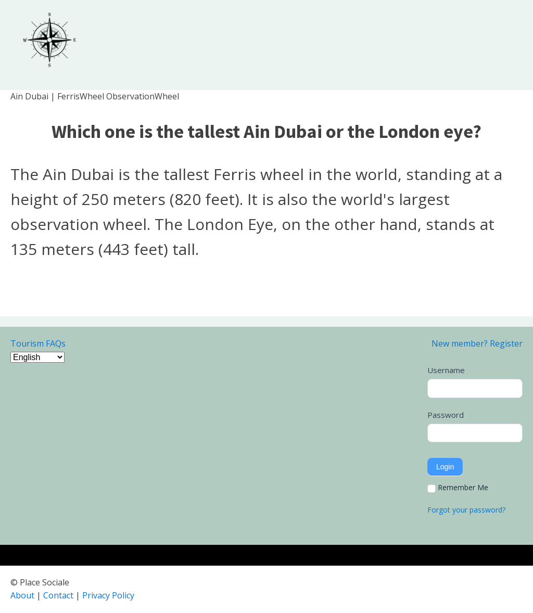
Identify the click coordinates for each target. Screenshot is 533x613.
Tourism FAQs (38, 343)
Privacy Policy (108, 595)
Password (445, 415)
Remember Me (457, 487)
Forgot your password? (466, 510)
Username (446, 370)
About (22, 595)
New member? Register (477, 343)
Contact (58, 595)
